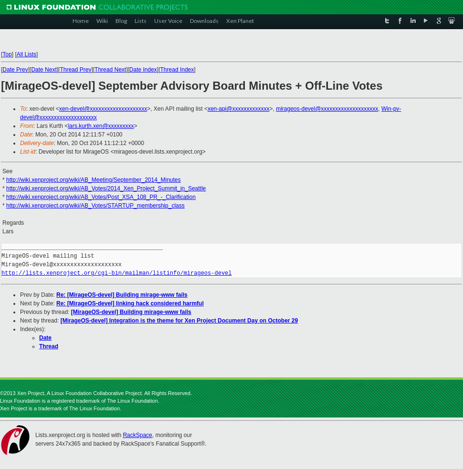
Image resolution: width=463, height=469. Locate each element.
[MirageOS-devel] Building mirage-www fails (131, 312)
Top (6, 54)
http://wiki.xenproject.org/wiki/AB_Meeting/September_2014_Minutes (93, 180)
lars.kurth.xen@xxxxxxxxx (101, 126)
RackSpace (137, 435)
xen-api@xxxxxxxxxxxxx (239, 108)
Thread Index (177, 69)
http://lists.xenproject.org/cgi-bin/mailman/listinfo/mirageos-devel (116, 273)
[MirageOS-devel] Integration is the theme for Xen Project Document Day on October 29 (179, 320)
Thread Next (110, 69)
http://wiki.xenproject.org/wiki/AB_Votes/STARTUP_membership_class (95, 205)
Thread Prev (75, 69)
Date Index (143, 69)
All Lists (26, 54)
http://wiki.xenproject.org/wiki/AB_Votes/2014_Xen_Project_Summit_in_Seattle (106, 188)
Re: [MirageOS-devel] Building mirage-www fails (122, 295)
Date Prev (15, 69)
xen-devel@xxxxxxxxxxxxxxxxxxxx (103, 108)
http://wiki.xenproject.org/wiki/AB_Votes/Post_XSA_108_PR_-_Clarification (101, 197)
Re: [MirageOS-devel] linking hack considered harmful (130, 303)
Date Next (43, 69)
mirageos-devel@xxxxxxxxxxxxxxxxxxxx (327, 108)
